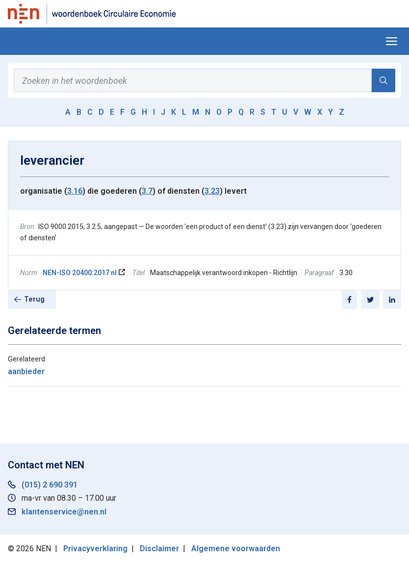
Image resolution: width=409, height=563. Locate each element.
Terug (34, 299)
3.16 (74, 191)
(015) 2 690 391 (49, 484)
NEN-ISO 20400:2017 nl (80, 273)
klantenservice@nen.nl (64, 511)
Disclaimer (159, 548)
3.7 (147, 191)
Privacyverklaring (95, 548)
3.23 (212, 191)
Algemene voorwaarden (235, 548)
